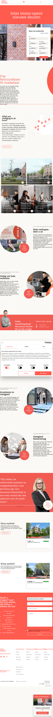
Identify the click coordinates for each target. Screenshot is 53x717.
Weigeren (26, 373)
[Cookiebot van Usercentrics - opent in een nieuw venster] (45, 343)
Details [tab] (26, 346)
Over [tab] (44, 346)
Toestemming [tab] (9, 346)
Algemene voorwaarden (21, 681)
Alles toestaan (43, 373)
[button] (5, 532)
